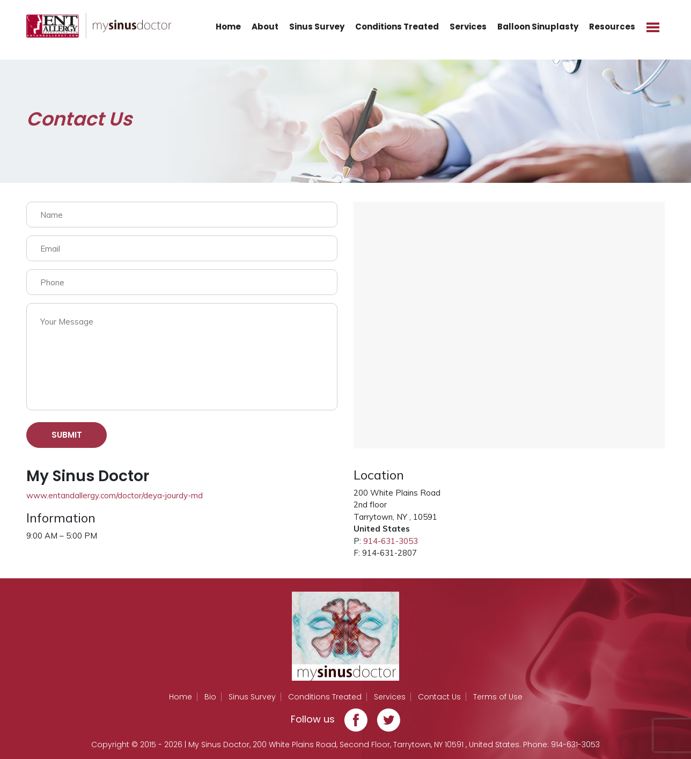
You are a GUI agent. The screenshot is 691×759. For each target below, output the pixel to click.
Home (228, 26)
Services (468, 26)
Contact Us (439, 696)
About (265, 26)
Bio (210, 696)
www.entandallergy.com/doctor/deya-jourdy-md (114, 495)
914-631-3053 (390, 541)
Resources (612, 26)
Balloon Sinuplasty (537, 26)
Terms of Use (498, 696)
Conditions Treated (397, 26)
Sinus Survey (316, 26)
